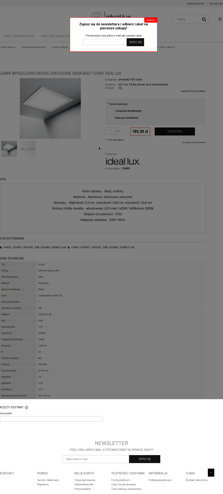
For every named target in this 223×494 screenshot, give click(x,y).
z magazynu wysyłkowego (128, 110)
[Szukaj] (204, 19)
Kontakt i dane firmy (196, 480)
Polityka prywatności (160, 480)
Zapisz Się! (135, 42)
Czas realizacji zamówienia (126, 489)
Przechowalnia (82, 489)
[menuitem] (19, 36)
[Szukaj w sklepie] (191, 19)
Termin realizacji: (117, 104)
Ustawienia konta (83, 484)
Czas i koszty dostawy (124, 484)
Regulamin (43, 484)
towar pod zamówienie (126, 117)
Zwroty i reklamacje (48, 480)
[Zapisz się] (144, 459)
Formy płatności (121, 480)
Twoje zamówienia (84, 480)
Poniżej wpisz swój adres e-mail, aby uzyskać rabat (114, 35)
